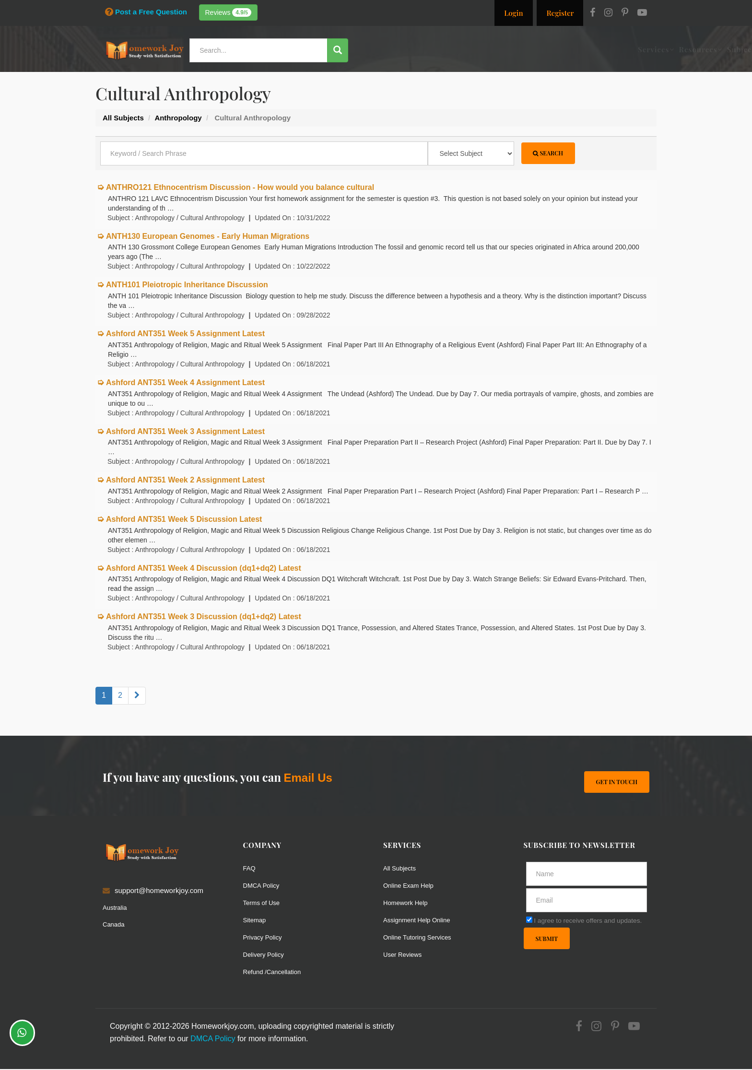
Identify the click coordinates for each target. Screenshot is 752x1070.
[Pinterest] (625, 13)
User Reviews (405, 955)
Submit (548, 940)
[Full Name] (586, 875)
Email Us (307, 778)
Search (550, 154)
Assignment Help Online (421, 921)
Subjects (484, 49)
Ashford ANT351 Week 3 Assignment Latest (185, 432)
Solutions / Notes (542, 49)
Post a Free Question (146, 12)
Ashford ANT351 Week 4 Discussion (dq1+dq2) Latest (203, 568)
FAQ (250, 869)
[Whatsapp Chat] (22, 1033)
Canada (115, 925)
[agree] (529, 920)
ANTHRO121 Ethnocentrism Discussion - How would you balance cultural (240, 188)
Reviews (228, 12)
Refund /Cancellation (276, 972)
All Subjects (402, 869)
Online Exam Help (412, 886)
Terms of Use (264, 903)
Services (395, 49)
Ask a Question (618, 49)
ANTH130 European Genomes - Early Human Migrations (207, 237)
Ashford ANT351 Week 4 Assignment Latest (185, 383)
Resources (440, 49)
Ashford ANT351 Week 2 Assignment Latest (185, 481)
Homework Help (409, 903)
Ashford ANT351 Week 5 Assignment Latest (185, 334)
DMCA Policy (264, 886)
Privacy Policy (265, 938)
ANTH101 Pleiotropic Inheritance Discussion (187, 286)
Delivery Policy (266, 955)
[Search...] (263, 50)
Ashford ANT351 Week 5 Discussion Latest (184, 520)
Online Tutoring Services (422, 938)
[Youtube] (642, 13)
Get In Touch (615, 781)
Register (560, 13)
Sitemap (256, 921)
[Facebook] (593, 13)
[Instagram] (608, 13)
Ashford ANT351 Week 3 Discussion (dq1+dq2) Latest (203, 617)
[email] (586, 901)
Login (513, 13)
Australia (116, 908)
